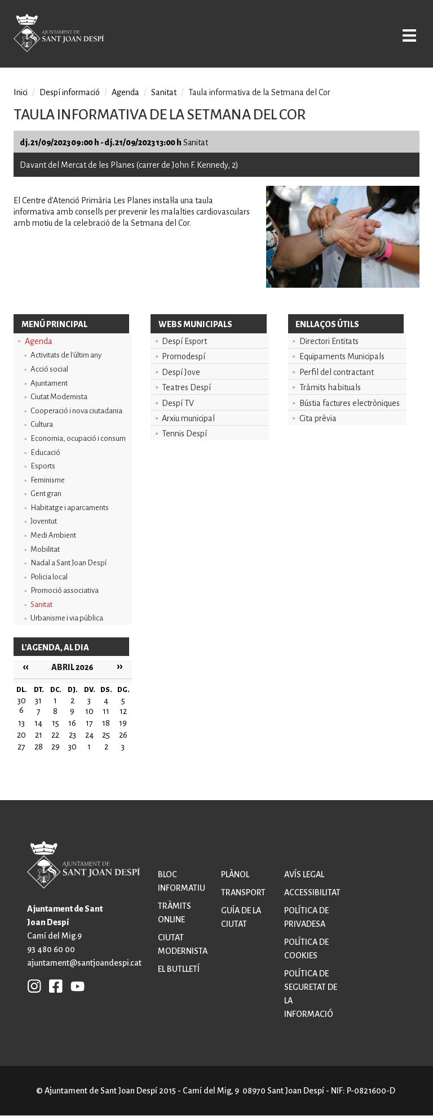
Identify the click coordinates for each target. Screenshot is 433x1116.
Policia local (49, 577)
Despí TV (178, 403)
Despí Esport (184, 341)
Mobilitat (45, 549)
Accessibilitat (312, 892)
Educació (45, 452)
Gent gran (45, 493)
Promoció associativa (64, 590)
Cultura (41, 424)
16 (72, 722)
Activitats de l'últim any (65, 355)
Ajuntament (49, 383)
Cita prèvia (318, 418)
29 (55, 746)
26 (123, 734)
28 (38, 746)
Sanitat (41, 604)
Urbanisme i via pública (66, 618)
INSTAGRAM (34, 985)
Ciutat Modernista (58, 396)
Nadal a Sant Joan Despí (68, 563)
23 (72, 734)
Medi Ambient (53, 535)
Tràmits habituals (330, 387)
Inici (21, 92)
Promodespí (183, 356)
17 (89, 722)
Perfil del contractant (336, 372)
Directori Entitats (329, 341)
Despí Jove (181, 372)
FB (53, 985)
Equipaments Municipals (342, 356)
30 (72, 746)
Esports (42, 466)
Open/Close (406, 35)
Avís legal (304, 874)
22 (55, 734)
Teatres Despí (186, 387)
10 (89, 711)
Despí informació (69, 92)
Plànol (235, 874)
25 (106, 734)
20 (21, 734)
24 (89, 734)
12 (123, 711)
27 (21, 746)
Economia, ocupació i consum (78, 438)
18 (106, 722)
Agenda (38, 341)
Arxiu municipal (188, 418)
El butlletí (179, 969)
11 (106, 711)
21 (38, 734)
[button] (342, 284)
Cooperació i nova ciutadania (76, 411)
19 (123, 722)
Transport (243, 892)
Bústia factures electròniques (349, 403)
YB (74, 985)
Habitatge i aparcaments (69, 507)
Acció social (49, 369)
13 (21, 722)
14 (38, 722)
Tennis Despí (184, 433)
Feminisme (47, 480)
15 (55, 722)
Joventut (43, 521)
